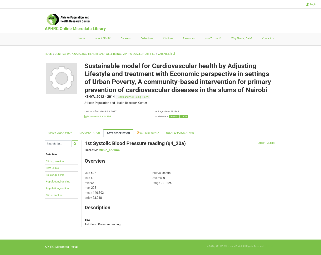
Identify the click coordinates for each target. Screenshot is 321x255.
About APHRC (103, 38)
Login (311, 4)
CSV (261, 143)
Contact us (268, 38)
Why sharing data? (241, 38)
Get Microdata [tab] (148, 132)
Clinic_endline (54, 195)
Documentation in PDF (97, 116)
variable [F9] (166, 53)
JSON (271, 143)
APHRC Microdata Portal (61, 247)
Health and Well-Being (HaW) (133, 97)
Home (82, 38)
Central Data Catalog (70, 53)
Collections (147, 38)
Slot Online (270, 246)
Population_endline (57, 188)
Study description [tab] (60, 132)
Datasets (126, 38)
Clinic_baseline (55, 161)
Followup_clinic (55, 174)
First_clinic (52, 168)
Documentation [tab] (89, 132)
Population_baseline (58, 181)
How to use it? (213, 38)
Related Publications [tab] (180, 132)
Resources (189, 38)
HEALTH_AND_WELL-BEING (104, 53)
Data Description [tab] (118, 133)
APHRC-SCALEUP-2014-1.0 (139, 53)
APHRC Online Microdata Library (75, 28)
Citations (168, 38)
